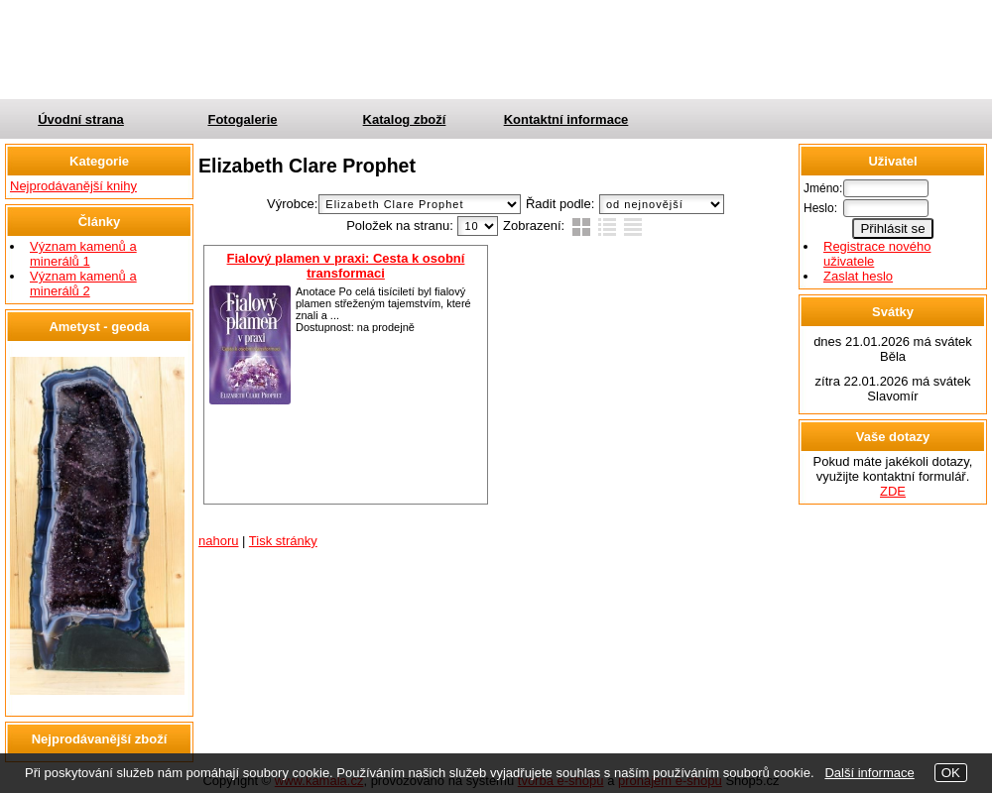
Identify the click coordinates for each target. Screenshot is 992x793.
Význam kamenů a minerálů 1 (83, 254)
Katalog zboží (404, 119)
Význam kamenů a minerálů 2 (83, 283)
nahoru (218, 540)
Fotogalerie (242, 119)
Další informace (869, 772)
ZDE (893, 491)
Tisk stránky (283, 540)
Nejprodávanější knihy (73, 185)
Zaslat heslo (858, 276)
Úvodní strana (81, 119)
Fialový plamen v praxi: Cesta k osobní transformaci (346, 266)
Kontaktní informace (566, 119)
